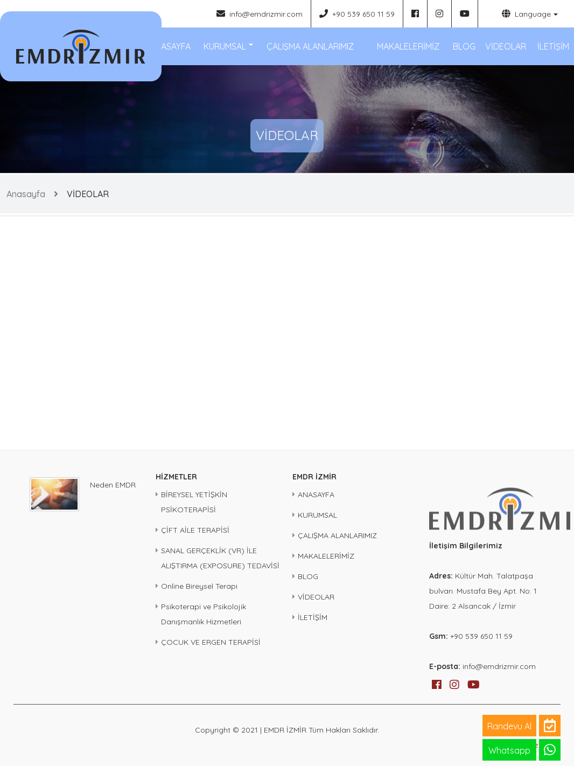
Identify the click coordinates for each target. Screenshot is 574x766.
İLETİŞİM (553, 46)
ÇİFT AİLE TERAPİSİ (195, 530)
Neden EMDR (113, 485)
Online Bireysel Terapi (199, 586)
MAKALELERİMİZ (408, 46)
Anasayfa (25, 194)
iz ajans (547, 745)
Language (526, 13)
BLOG (464, 46)
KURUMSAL (225, 46)
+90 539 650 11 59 (357, 13)
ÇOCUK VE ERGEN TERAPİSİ (211, 642)
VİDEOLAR (505, 46)
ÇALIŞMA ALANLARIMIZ (310, 46)
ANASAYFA (170, 46)
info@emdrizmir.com (259, 13)
